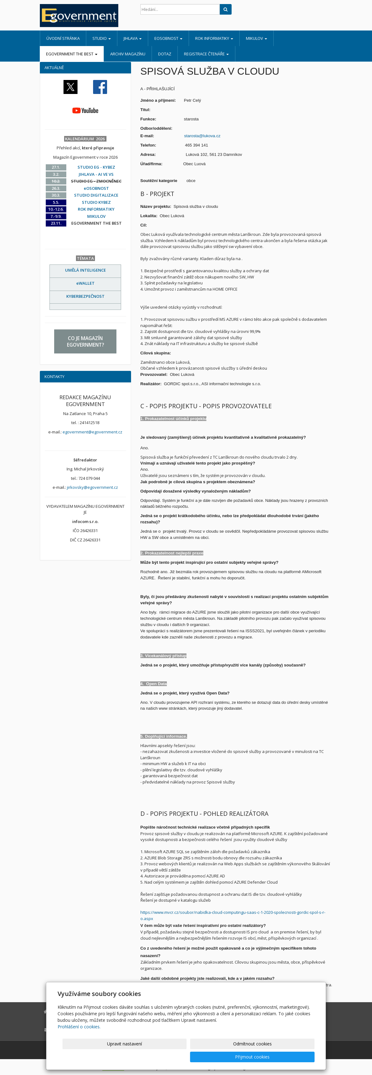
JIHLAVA (133, 38)
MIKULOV (256, 38)
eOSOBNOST (168, 38)
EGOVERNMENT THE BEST (71, 54)
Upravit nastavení (188, 1057)
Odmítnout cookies (239, 1057)
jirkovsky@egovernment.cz (92, 487)
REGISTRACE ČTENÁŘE (206, 54)
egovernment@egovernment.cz (92, 432)
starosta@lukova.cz (202, 135)
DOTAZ (164, 54)
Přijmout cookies (291, 1057)
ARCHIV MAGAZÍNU (127, 54)
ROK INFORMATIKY (214, 38)
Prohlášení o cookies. (79, 1040)
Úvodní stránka (63, 38)
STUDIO (101, 38)
